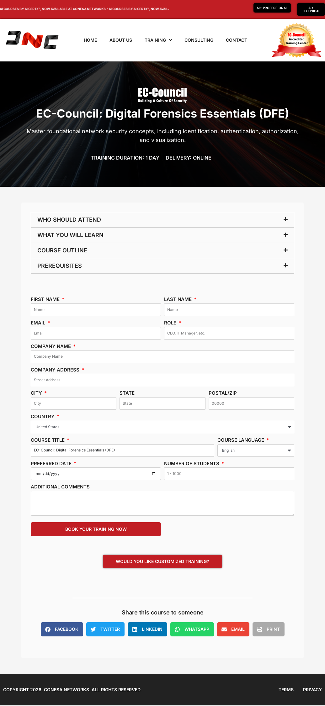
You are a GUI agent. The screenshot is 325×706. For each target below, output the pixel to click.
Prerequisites (59, 265)
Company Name (51, 346)
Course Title (48, 440)
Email (38, 323)
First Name (46, 299)
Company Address (56, 370)
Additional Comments (60, 487)
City (37, 393)
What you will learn (70, 235)
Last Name (178, 299)
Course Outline (62, 250)
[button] (162, 219)
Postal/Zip (223, 393)
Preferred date (52, 463)
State (127, 393)
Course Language (241, 440)
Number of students (192, 463)
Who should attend (69, 219)
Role (171, 323)
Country (43, 416)
